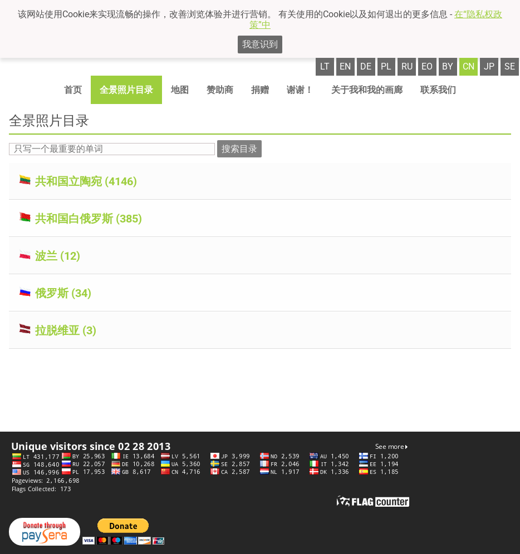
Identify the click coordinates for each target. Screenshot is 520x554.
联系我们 (438, 90)
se (509, 66)
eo (427, 66)
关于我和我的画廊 (367, 90)
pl (386, 66)
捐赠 (260, 90)
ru (407, 66)
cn (468, 66)
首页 (73, 90)
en (345, 66)
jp (489, 66)
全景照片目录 (126, 90)
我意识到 (260, 44)
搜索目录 (239, 149)
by (447, 66)
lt (325, 66)
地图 (180, 90)
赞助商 (220, 90)
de (365, 66)
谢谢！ (300, 90)
